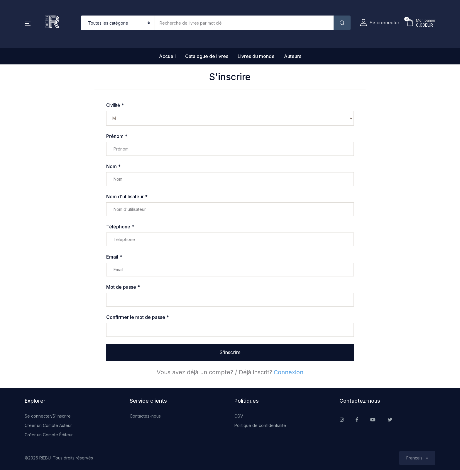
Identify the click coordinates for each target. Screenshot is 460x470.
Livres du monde (256, 56)
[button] (28, 23)
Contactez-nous (145, 415)
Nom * (113, 166)
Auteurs (292, 56)
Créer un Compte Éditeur (49, 434)
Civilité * (115, 105)
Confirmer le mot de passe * (137, 317)
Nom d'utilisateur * (127, 196)
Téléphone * (120, 227)
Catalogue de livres (206, 56)
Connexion (288, 372)
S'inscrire (230, 352)
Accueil (167, 56)
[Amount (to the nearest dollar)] (244, 23)
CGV (238, 415)
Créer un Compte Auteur (48, 425)
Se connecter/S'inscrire (48, 415)
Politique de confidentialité (260, 425)
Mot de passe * (123, 287)
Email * (114, 257)
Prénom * (116, 136)
